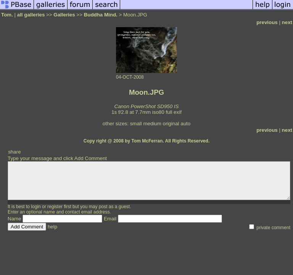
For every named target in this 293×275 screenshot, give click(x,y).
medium (152, 123)
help (52, 227)
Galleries (64, 15)
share (14, 152)
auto (185, 123)
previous (267, 22)
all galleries (31, 15)
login (35, 206)
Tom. (7, 15)
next (287, 22)
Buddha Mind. (101, 15)
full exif (173, 112)
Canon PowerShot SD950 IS (146, 106)
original (171, 123)
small (136, 123)
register (55, 206)
